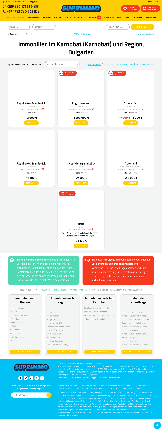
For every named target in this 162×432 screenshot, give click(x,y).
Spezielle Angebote (75, 17)
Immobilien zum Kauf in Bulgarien (135, 319)
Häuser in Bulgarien (130, 337)
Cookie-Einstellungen (82, 388)
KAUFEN (47, 17)
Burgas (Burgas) (53, 319)
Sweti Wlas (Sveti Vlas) (56, 333)
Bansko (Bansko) (53, 337)
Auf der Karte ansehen (144, 64)
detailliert (30, 123)
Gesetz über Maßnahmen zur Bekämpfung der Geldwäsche (127, 385)
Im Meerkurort (15, 319)
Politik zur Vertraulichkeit (94, 385)
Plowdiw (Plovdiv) (54, 323)
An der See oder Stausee (19, 322)
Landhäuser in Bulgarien (132, 312)
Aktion (95, 17)
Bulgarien (46, 290)
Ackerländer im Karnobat (94, 319)
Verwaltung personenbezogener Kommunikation (110, 388)
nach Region (25, 352)
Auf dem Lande (15, 340)
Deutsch (7, 2)
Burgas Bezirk (60, 290)
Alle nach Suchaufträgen (137, 352)
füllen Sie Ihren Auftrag (58, 271)
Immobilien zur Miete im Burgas (135, 344)
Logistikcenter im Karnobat (95, 311)
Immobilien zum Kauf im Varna (134, 333)
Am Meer (13, 311)
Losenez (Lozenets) (55, 330)
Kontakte (151, 17)
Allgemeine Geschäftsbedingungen (71, 385)
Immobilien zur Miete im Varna (134, 326)
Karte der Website (136, 388)
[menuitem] (151, 17)
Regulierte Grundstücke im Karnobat (99, 308)
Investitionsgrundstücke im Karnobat (99, 315)
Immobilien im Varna (130, 341)
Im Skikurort (14, 329)
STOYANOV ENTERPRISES (110, 377)
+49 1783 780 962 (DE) (23, 11)
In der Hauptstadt (16, 308)
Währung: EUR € (20, 2)
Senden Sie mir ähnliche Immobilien (118, 64)
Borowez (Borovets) (55, 341)
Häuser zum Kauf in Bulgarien (134, 323)
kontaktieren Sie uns (28, 271)
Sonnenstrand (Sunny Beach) (58, 326)
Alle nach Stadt (62, 352)
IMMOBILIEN (33, 17)
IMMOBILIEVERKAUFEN (130, 8)
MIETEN (57, 17)
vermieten (114, 280)
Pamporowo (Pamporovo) (57, 344)
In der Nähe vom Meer (18, 315)
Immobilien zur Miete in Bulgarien (135, 315)
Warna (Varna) (53, 315)
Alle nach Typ (99, 352)
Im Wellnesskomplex (17, 337)
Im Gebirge (13, 326)
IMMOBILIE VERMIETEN (150, 8)
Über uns (138, 17)
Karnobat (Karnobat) (79, 290)
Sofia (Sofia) (51, 312)
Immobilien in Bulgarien (131, 330)
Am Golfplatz (14, 333)
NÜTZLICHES (123, 17)
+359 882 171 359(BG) (23, 6)
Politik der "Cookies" (65, 388)
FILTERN (142, 26)
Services (109, 17)
